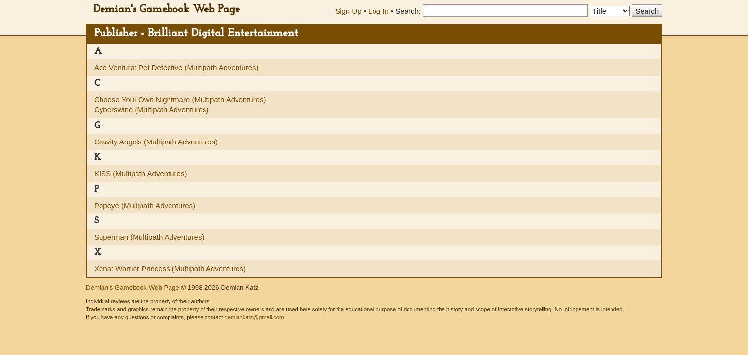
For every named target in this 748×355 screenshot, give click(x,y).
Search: (408, 11)
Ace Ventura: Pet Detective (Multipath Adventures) (176, 67)
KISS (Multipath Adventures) (140, 173)
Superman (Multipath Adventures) (149, 237)
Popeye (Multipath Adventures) (144, 205)
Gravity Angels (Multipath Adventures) (156, 142)
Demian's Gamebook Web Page (166, 9)
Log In (378, 11)
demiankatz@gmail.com (254, 317)
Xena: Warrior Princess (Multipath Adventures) (170, 268)
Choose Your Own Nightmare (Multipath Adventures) (180, 99)
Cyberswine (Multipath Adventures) (151, 110)
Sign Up (348, 11)
